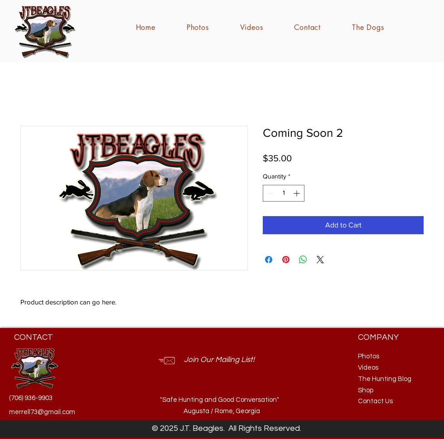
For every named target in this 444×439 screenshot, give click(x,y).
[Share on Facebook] (268, 259)
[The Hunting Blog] (386, 379)
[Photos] (380, 356)
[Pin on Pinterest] (285, 259)
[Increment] (297, 193)
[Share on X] (320, 259)
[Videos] (380, 367)
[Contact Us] (386, 401)
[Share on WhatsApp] (303, 259)
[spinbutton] (283, 193)
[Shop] (380, 390)
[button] (224, 360)
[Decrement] (269, 193)
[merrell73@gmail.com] (42, 412)
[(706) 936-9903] (31, 398)
